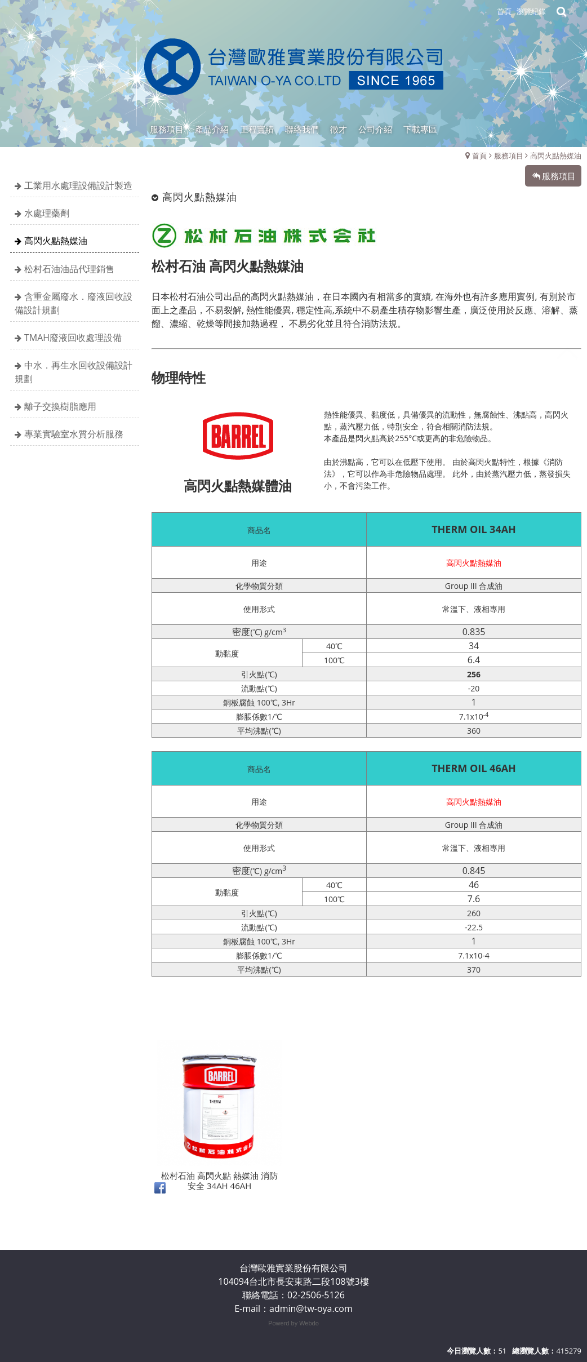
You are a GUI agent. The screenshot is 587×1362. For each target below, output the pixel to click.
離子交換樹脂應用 (60, 406)
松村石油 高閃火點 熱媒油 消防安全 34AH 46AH (219, 1238)
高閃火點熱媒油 (555, 155)
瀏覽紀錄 (531, 11)
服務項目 (508, 155)
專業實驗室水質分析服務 (73, 434)
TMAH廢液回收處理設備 (73, 337)
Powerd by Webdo (293, 1323)
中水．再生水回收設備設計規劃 (73, 372)
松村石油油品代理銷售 (69, 269)
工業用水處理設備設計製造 (78, 185)
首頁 (479, 155)
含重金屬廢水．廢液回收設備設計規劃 (73, 303)
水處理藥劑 (46, 213)
